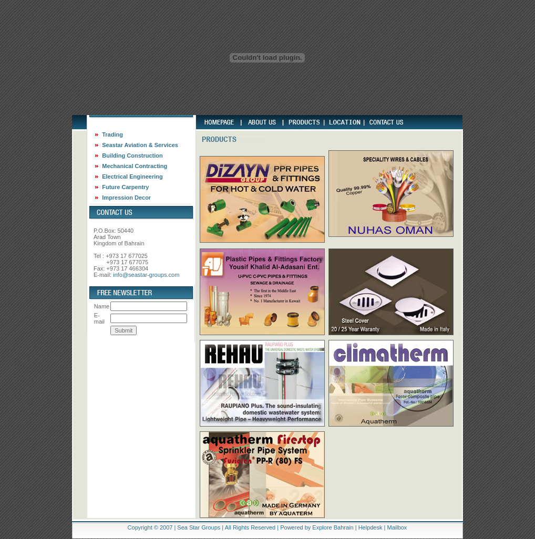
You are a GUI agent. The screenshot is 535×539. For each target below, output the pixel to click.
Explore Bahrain (332, 527)
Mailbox (397, 527)
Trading (112, 134)
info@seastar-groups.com (146, 275)
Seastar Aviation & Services (140, 145)
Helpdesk (370, 527)
